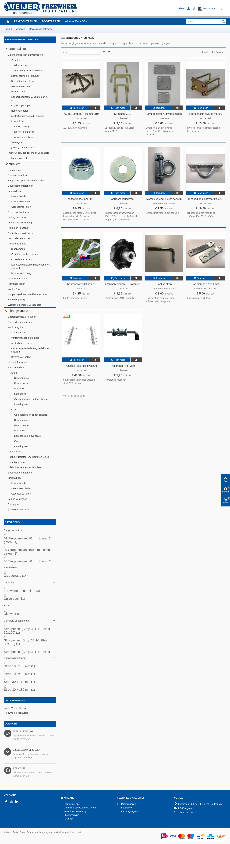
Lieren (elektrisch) (24, 131)
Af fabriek (19, 768)
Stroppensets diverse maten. (205, 113)
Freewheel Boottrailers (22, 591)
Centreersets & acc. (18, 175)
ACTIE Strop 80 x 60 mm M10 (81, 113)
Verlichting (16, 60)
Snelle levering (23, 731)
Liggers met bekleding (20, 222)
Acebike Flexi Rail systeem (81, 365)
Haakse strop (164, 284)
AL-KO (14, 409)
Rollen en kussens (18, 227)
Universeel (14, 598)
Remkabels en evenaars (27, 435)
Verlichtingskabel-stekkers (28, 70)
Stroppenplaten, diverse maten (164, 113)
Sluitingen (16, 142)
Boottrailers (13, 164)
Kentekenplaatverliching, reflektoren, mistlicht (31, 266)
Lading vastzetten (20, 158)
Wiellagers (20, 388)
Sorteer (66, 52)
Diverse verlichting (21, 273)
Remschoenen (22, 383)
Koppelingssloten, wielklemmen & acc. (29, 98)
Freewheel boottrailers (16, 712)
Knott (14, 372)
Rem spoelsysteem (18, 212)
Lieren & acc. (18, 121)
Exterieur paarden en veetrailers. (25, 54)
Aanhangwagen (76, 21)
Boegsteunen (15, 170)
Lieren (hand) (21, 126)
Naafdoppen (21, 404)
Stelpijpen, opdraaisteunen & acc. (26, 180)
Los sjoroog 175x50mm (205, 284)
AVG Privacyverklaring (75, 811)
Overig (17, 441)
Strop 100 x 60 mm (19, 666)
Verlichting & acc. (17, 243)
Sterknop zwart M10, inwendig (122, 284)
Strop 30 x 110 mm (19, 682)
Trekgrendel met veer (122, 365)
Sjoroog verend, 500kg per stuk (164, 198)
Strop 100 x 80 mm (19, 674)
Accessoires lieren (24, 137)
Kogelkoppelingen (21, 105)
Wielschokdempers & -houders (28, 116)
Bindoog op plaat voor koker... (205, 198)
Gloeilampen (21, 65)
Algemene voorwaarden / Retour (80, 807)
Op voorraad (16, 575)
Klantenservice (71, 815)
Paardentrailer (25, 21)
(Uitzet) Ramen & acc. (23, 147)
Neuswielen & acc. (21, 86)
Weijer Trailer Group (15, 708)
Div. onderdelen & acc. (23, 81)
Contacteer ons (72, 804)
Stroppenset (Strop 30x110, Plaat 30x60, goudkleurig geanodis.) (27, 653)
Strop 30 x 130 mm (19, 689)
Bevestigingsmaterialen (20, 185)
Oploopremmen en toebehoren (31, 399)
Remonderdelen (20, 110)
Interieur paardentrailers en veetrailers (28, 152)
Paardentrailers (15, 49)
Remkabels (20, 393)
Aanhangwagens (16, 311)
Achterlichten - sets (21, 259)
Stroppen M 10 (122, 113)
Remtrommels (22, 378)
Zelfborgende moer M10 (81, 198)
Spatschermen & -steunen (25, 75)
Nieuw (11, 613)
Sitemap (68, 818)
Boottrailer (51, 21)
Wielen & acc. (18, 91)
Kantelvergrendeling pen (81, 284)
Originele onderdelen (26, 750)
